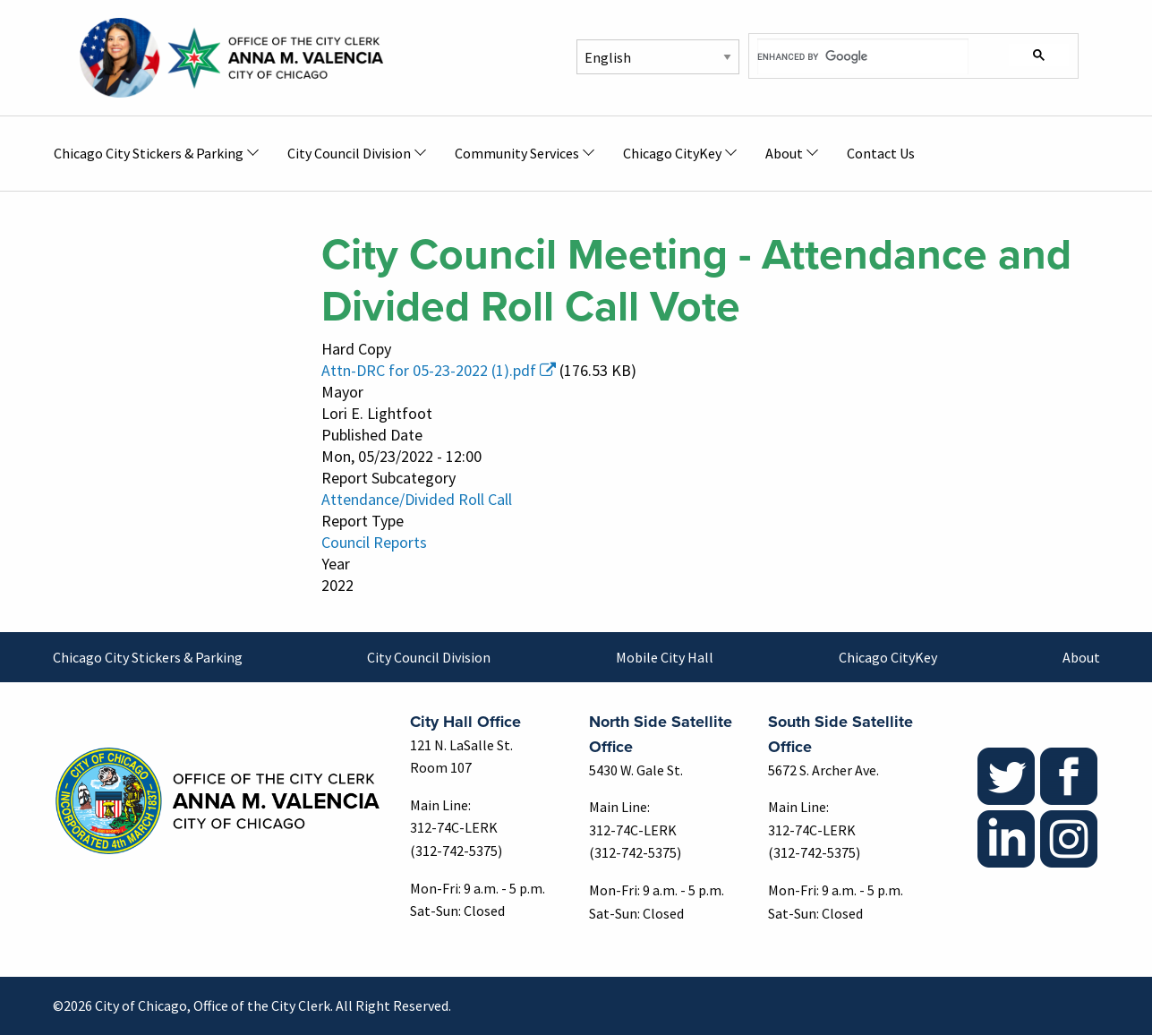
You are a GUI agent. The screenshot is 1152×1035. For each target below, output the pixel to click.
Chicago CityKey (888, 657)
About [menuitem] (784, 153)
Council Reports (374, 542)
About (1081, 657)
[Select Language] (657, 56)
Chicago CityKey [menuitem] (672, 153)
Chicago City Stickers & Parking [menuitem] (148, 153)
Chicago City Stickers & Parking (148, 657)
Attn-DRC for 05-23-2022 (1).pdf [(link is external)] (438, 370)
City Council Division (429, 657)
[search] (863, 56)
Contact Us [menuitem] (881, 153)
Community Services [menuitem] (517, 153)
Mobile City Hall (664, 657)
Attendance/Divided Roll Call (416, 499)
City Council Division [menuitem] (349, 153)
